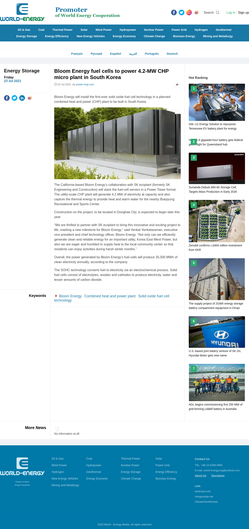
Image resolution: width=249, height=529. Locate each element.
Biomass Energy (184, 36)
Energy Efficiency (57, 36)
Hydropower (128, 29)
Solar (84, 29)
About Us (200, 475)
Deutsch (172, 53)
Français (77, 53)
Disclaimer (218, 475)
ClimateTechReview (206, 501)
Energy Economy (124, 36)
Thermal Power (62, 29)
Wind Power (104, 29)
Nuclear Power (154, 29)
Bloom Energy (70, 296)
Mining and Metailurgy (218, 36)
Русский (96, 53)
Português (152, 53)
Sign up (243, 12)
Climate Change (154, 36)
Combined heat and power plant (110, 296)
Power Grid (179, 29)
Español (115, 53)
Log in (231, 12)
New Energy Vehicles (91, 36)
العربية (133, 53)
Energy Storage (26, 36)
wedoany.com (203, 491)
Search (209, 12)
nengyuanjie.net (204, 496)
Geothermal (223, 29)
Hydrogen (201, 29)
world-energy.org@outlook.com (222, 470)
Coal (41, 29)
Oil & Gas (24, 29)
